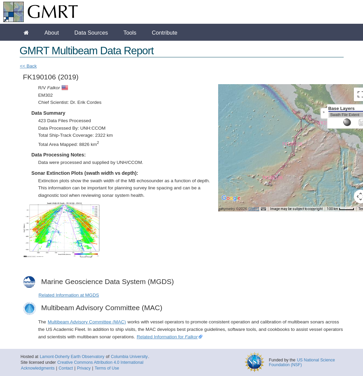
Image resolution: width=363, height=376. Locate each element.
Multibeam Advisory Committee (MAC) (87, 321)
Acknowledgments (38, 368)
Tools (129, 33)
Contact (66, 368)
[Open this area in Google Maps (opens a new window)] (231, 202)
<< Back (28, 66)
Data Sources (91, 33)
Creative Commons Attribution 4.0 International (100, 362)
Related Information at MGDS (69, 295)
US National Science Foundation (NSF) (302, 362)
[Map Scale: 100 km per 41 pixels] (340, 209)
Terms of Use (107, 368)
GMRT (253, 209)
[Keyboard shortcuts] (263, 209)
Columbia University (129, 356)
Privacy (84, 368)
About (51, 33)
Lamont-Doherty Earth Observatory (72, 356)
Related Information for (167, 336)
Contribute (164, 33)
